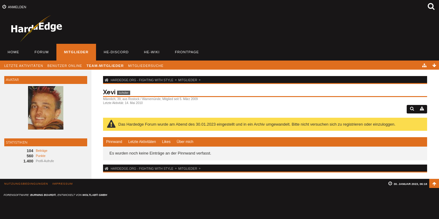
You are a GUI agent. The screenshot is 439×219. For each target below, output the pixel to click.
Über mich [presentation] (185, 142)
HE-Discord (116, 52)
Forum (41, 52)
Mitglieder (76, 52)
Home (13, 52)
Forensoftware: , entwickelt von (55, 194)
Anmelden (17, 7)
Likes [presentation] (166, 142)
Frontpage (187, 52)
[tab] (114, 142)
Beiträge (41, 150)
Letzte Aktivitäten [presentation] (142, 142)
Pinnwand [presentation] (114, 142)
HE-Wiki (151, 52)
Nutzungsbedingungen (26, 183)
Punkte (40, 156)
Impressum (62, 183)
